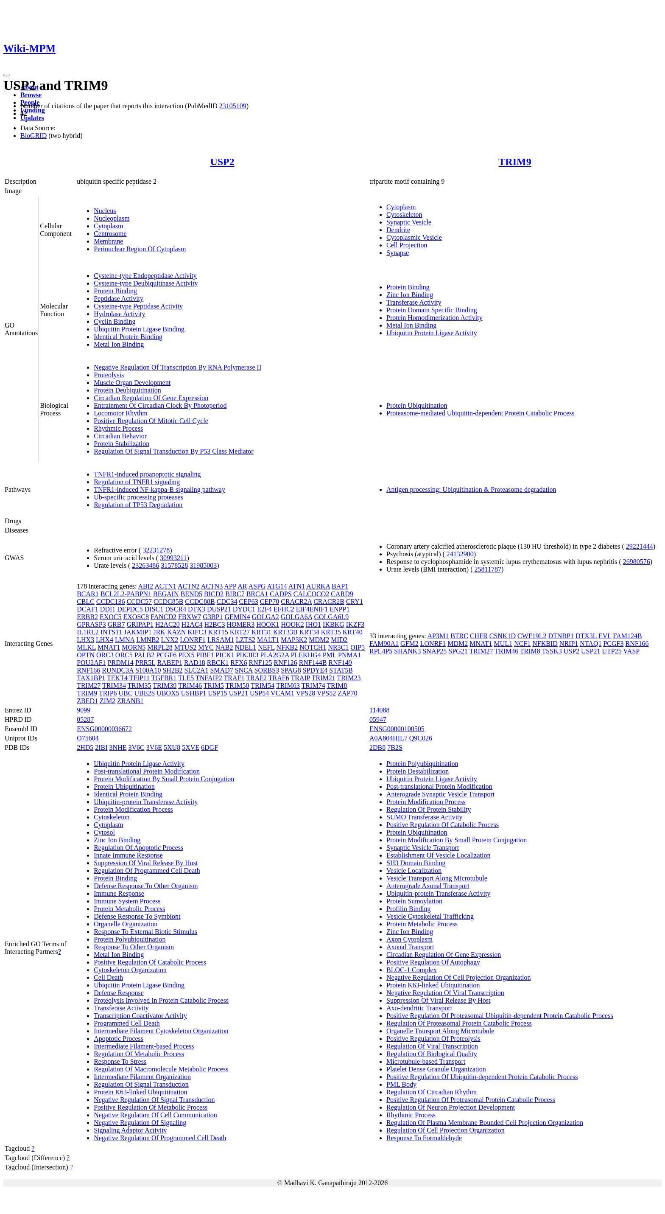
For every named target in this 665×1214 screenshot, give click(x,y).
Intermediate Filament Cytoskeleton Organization (161, 1031)
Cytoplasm (108, 226)
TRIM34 (114, 685)
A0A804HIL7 (388, 738)
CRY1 (354, 601)
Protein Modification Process (133, 809)
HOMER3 (240, 624)
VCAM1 (282, 693)
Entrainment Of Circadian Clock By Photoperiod (160, 405)
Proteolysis (109, 374)
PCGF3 (613, 643)
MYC (205, 647)
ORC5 (124, 655)
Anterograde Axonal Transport (427, 885)
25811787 (488, 569)
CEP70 (269, 601)
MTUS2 (185, 647)
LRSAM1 (220, 639)
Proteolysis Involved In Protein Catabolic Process (161, 1000)
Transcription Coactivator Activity (140, 1015)
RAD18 (194, 662)
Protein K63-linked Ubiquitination (140, 1092)
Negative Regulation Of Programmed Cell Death (160, 1137)
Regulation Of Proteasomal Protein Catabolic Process (459, 1023)
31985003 (203, 565)
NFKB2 (287, 647)
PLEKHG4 (306, 655)
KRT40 (353, 632)
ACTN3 (212, 586)
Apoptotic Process (118, 1038)
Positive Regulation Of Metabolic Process (150, 1107)
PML (329, 655)
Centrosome (110, 233)
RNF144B (313, 662)
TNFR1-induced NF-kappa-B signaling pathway (159, 489)
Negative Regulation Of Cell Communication (155, 1115)
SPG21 (457, 651)
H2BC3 (214, 624)
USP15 (217, 693)
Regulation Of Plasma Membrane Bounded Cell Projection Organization (484, 1122)
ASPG (257, 586)
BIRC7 (234, 593)
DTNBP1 (560, 635)
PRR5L (145, 662)
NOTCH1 (312, 647)
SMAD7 (221, 670)
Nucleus (105, 210)
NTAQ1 (590, 643)
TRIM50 (237, 685)
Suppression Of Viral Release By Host (146, 862)
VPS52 (326, 693)
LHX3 (85, 639)
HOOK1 (267, 624)
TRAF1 (234, 677)
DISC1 (154, 609)
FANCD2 (163, 616)
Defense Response (119, 992)
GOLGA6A (297, 616)
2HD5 (85, 747)
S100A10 (148, 670)
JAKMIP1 (138, 632)
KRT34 (309, 632)
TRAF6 (278, 677)
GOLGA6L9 (331, 616)
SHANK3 (407, 651)
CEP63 (248, 601)
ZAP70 (347, 693)
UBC (126, 693)
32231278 (156, 550)
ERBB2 (87, 616)
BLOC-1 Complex (411, 969)
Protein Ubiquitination (416, 405)
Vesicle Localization (413, 870)
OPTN (86, 655)
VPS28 (305, 693)
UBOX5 (167, 693)
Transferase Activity (413, 302)
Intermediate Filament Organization (142, 1076)
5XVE (190, 747)
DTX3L (586, 635)
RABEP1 (169, 662)
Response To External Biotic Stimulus (145, 931)
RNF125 (260, 662)
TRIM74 (313, 685)
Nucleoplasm (111, 218)
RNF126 (285, 662)
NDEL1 (246, 647)
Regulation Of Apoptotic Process (138, 847)
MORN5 (133, 647)
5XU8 (172, 747)
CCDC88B (200, 601)
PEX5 (186, 655)
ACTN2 (189, 586)
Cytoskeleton (404, 214)
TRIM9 (514, 161)
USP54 (259, 693)
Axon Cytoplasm (409, 939)
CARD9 (342, 593)
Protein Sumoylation (414, 901)
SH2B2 (172, 670)
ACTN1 (165, 586)
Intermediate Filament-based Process (144, 1046)
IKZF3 (355, 624)
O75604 (88, 738)
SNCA (244, 670)
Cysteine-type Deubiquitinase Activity (146, 283)
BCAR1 (88, 593)
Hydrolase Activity (119, 313)
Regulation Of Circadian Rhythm (431, 1092)
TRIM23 (349, 677)
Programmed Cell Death (127, 1023)
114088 (379, 710)
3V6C (136, 747)
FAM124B (627, 635)
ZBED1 (87, 700)
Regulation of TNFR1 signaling (137, 481)
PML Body (401, 1084)
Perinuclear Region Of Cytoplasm (140, 248)
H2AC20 (167, 624)
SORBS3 (266, 670)
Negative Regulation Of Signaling (140, 1122)
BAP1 (340, 586)
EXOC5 (111, 616)
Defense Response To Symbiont (137, 916)
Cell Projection (406, 245)
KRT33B (285, 632)
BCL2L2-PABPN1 (126, 593)
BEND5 (192, 593)
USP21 (238, 693)
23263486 (145, 565)
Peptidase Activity (118, 298)
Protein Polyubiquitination (129, 939)
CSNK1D (502, 635)
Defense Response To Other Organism (146, 885)
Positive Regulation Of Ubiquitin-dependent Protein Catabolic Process (482, 1076)
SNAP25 (434, 651)
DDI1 (107, 609)
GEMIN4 (237, 616)
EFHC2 (284, 609)
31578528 (174, 565)
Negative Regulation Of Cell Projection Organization (458, 977)
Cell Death (108, 977)
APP (230, 586)
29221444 (639, 546)
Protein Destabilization (417, 771)
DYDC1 (244, 609)
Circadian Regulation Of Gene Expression (151, 397)
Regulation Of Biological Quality (431, 1053)
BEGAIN (166, 593)
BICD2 (214, 593)
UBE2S (144, 693)
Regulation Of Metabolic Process (139, 1053)
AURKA (318, 586)
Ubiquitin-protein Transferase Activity (146, 801)
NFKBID (545, 643)
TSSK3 (552, 651)
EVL (605, 635)
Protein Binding (115, 290)
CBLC (86, 601)
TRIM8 (337, 685)
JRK (159, 632)
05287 (85, 719)
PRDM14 (121, 662)
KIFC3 (196, 632)
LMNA (124, 639)
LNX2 (169, 639)
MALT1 (268, 639)
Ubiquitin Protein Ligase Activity (431, 332)
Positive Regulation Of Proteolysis (433, 1038)
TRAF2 (256, 677)
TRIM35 (139, 685)
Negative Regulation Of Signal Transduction (154, 1099)
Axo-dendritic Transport (419, 1008)
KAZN (176, 632)
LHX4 (104, 639)
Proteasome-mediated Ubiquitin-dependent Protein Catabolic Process (480, 413)
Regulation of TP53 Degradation (138, 504)
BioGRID (33, 135)
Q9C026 (420, 738)
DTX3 (196, 609)
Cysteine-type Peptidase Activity (138, 306)
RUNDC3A (118, 670)
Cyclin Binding (114, 321)
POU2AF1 (91, 662)
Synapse (397, 252)
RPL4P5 (380, 651)
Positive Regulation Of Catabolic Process (150, 962)
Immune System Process (127, 901)
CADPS (281, 593)
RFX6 (238, 662)
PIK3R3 (247, 655)
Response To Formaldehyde (424, 1137)
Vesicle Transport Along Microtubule (436, 878)
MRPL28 (160, 647)
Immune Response (119, 893)
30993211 (173, 557)
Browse (31, 94)
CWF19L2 (531, 635)
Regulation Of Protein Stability (428, 809)
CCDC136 (110, 601)
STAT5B (341, 670)
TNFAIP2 (209, 677)
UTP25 (611, 651)
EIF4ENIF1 (312, 609)
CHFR (479, 635)
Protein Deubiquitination (127, 390)
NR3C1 (338, 647)
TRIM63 (288, 685)
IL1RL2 (88, 632)
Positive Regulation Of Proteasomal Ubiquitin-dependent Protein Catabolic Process (499, 1015)
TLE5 (186, 677)
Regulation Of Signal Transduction (141, 1084)
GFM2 (409, 643)
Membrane (108, 241)
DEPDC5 (129, 609)
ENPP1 (339, 609)
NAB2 (224, 647)
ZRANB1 (130, 700)
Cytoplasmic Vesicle (414, 237)
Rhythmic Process (118, 428)
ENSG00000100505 (397, 728)
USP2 (222, 161)
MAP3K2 (294, 639)
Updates (32, 117)
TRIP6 (108, 693)
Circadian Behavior (120, 436)
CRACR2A (296, 601)
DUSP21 (219, 609)
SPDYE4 (315, 670)
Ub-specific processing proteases (138, 497)
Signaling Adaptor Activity (130, 1130)
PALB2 (144, 655)
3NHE (118, 747)
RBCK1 (218, 662)
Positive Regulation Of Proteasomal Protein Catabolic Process (470, 1099)
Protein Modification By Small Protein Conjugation (164, 778)
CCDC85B (168, 601)
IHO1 (313, 624)
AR (242, 586)
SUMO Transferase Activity (424, 817)
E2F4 (264, 609)
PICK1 (224, 655)
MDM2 (319, 639)
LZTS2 (245, 639)
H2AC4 (192, 624)
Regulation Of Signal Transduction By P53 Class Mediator (173, 451)
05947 (377, 719)
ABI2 (146, 586)
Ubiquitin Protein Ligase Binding (139, 329)
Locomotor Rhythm (121, 413)
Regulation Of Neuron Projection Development (450, 1107)
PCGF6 (166, 655)
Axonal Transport (410, 946)
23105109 (232, 105)
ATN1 (296, 586)
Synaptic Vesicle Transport (422, 847)
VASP (631, 651)
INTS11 (111, 632)
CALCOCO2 (311, 593)
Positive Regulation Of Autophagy (433, 962)
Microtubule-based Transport (425, 1061)
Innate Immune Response (128, 855)
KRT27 (240, 632)
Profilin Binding (408, 908)
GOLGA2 (265, 616)
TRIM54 (262, 685)
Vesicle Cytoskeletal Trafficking (430, 916)
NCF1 (522, 643)
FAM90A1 (384, 643)
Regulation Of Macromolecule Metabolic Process (161, 1069)
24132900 (460, 554)
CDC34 (227, 601)
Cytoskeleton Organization (130, 969)
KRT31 (261, 632)
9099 (83, 710)
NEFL (266, 647)
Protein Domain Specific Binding (431, 310)
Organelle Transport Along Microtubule (440, 1031)
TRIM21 (323, 677)
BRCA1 (257, 593)
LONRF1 (192, 639)
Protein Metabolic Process (129, 908)
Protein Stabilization (121, 443)
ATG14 (277, 586)
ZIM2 (107, 700)
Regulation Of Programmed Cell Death (147, 870)
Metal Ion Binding (119, 344)
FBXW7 (189, 616)
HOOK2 (292, 624)
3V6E (154, 747)
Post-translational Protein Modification (147, 771)
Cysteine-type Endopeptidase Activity (145, 275)
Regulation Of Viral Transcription (432, 1046)
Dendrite (398, 229)
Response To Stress (120, 1061)
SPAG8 (291, 670)
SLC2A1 (196, 670)
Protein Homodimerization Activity (434, 317)
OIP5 (357, 647)
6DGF (209, 747)
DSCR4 (175, 609)
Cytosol (104, 832)
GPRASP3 (91, 624)
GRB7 (116, 624)
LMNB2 (147, 639)
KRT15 (218, 632)
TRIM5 (214, 685)
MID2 (339, 639)
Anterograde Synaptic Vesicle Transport (440, 794)
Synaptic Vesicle (408, 222)
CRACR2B (328, 601)
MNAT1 (109, 647)
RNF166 (88, 670)
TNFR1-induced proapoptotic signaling (147, 474)
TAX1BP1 (91, 677)
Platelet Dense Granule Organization (436, 1069)
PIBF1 (205, 655)
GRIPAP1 (140, 624)
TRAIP (300, 677)
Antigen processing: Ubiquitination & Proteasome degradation (471, 489)
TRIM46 (190, 685)
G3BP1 (213, 616)
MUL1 (503, 643)
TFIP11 (139, 677)
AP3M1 (438, 635)
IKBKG (333, 624)
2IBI (101, 747)
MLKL (86, 647)
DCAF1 (87, 609)
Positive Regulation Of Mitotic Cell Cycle (151, 420)
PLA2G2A (274, 655)
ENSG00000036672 (104, 728)
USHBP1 (194, 693)
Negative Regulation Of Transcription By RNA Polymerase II (177, 367)
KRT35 (331, 632)
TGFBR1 (164, 677)
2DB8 (377, 747)
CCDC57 (139, 601)
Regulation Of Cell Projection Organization (445, 1130)
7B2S (394, 747)
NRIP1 (568, 643)
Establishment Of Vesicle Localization (438, 855)
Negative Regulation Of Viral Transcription (445, 992)
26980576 (636, 561)
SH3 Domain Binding (416, 862)
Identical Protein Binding (128, 336)
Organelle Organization (125, 924)
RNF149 (340, 662)
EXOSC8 (136, 616)
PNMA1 (349, 655)
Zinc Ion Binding (409, 294)
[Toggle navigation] (6, 75)
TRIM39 (164, 685)
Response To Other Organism (134, 946)
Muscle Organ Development (132, 382)
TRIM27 (89, 685)
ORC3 (105, 655)
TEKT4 (117, 677)
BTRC (459, 635)
